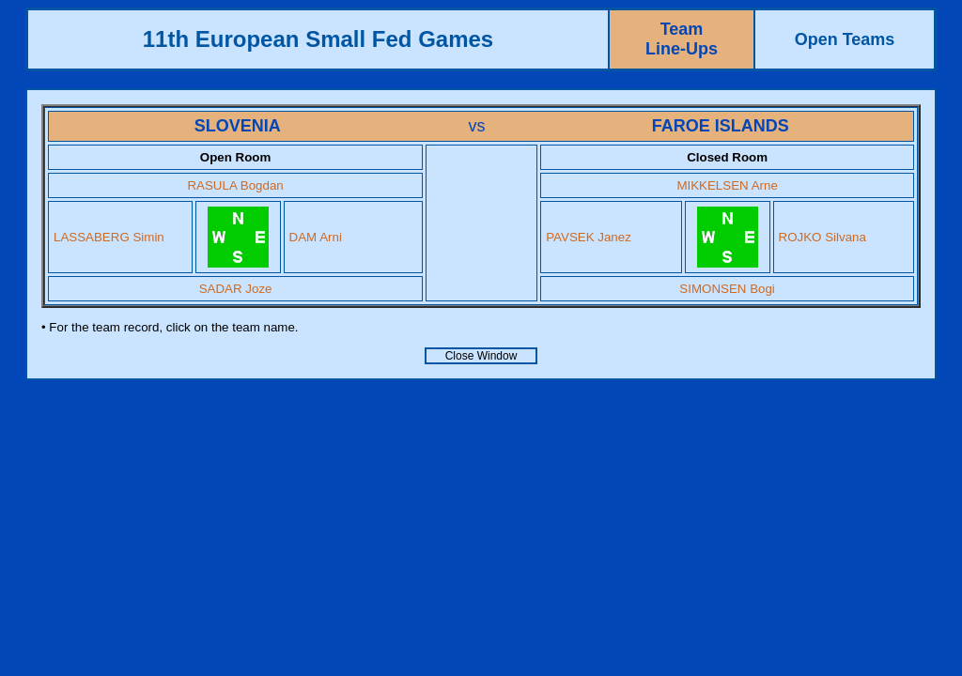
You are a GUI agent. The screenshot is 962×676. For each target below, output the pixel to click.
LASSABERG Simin (109, 237)
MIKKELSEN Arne (726, 185)
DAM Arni (315, 237)
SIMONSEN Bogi (726, 289)
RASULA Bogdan (235, 185)
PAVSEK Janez (588, 237)
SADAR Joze (235, 289)
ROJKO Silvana (822, 237)
